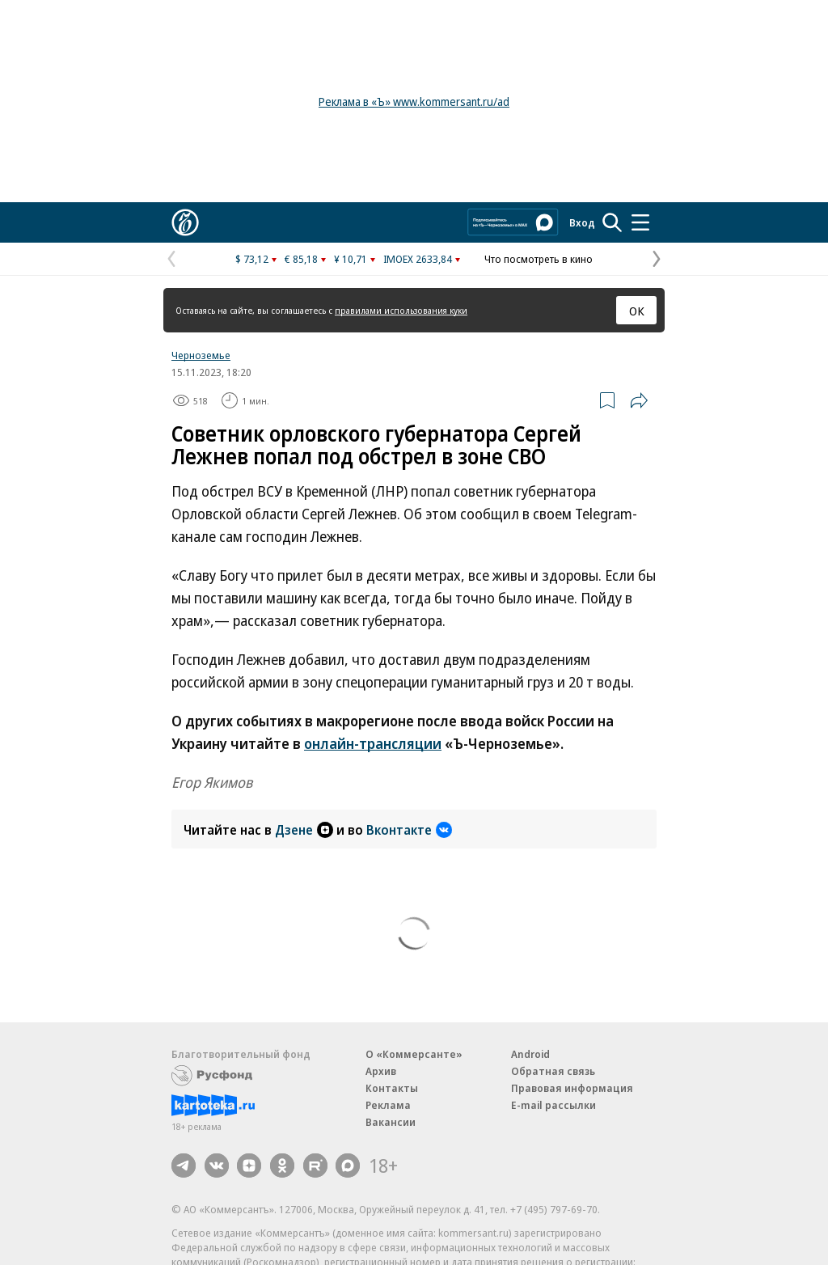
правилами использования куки (401, 310)
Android (530, 1054)
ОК (636, 310)
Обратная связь (553, 1071)
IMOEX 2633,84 (417, 259)
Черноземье (200, 355)
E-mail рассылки (553, 1105)
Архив (380, 1071)
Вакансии (390, 1122)
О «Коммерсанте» (414, 1054)
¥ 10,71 (350, 259)
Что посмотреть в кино (538, 259)
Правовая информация (572, 1088)
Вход (582, 222)
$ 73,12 (251, 259)
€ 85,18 (301, 259)
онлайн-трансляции (372, 743)
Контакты (391, 1088)
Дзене (304, 830)
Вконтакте (409, 830)
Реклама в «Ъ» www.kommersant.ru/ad (414, 101)
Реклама (388, 1105)
